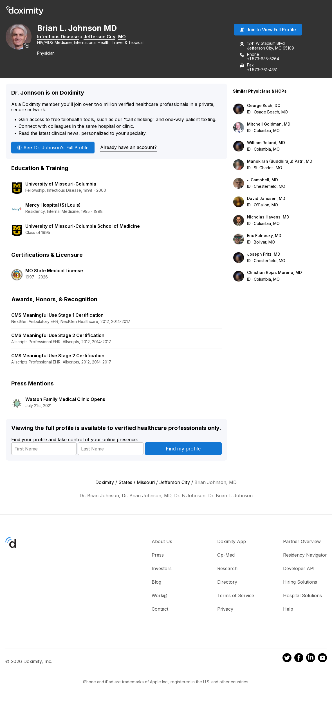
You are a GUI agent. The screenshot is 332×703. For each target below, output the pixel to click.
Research (227, 569)
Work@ (159, 596)
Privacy (225, 610)
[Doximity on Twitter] (286, 659)
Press (158, 556)
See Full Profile (53, 148)
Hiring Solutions (300, 583)
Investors (162, 569)
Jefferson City (107, 37)
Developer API (299, 569)
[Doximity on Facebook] (298, 659)
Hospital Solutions (302, 596)
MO (130, 37)
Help (288, 610)
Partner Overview (302, 542)
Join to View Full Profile (268, 31)
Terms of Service (235, 596)
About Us (162, 542)
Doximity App (231, 542)
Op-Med (226, 556)
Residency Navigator (305, 556)
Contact (160, 610)
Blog (156, 583)
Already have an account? (128, 148)
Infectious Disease (66, 37)
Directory (227, 583)
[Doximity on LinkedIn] (310, 659)
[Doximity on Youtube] (322, 659)
